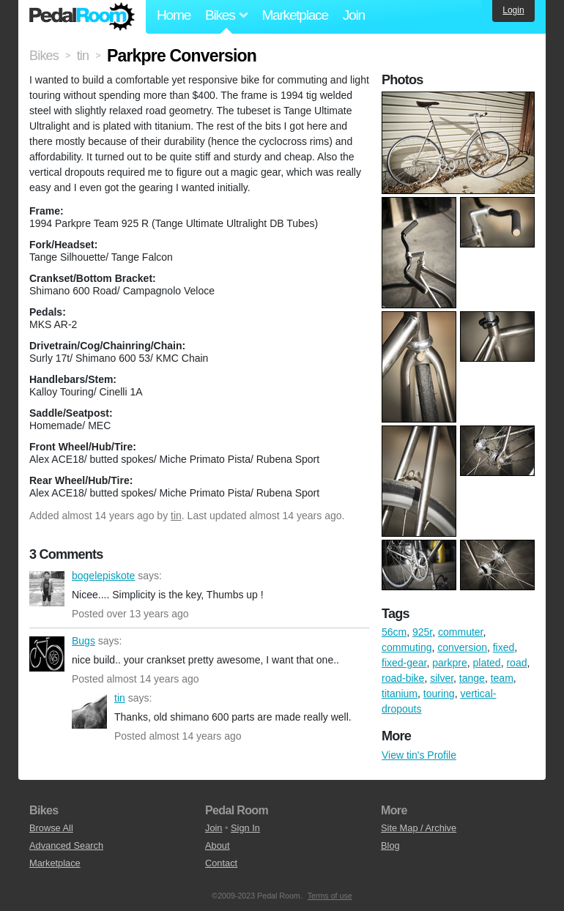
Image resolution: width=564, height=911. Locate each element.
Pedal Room (82, 16)
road (516, 663)
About (217, 845)
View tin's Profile (419, 755)
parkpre (449, 663)
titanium (400, 693)
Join (354, 15)
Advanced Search (66, 845)
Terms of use (330, 895)
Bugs (46, 654)
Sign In (245, 827)
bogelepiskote (46, 588)
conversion (462, 647)
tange (472, 678)
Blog (390, 845)
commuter (460, 632)
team (502, 678)
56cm (394, 632)
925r (422, 632)
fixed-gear (404, 663)
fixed (504, 647)
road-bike (403, 678)
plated (487, 663)
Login (513, 10)
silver (441, 678)
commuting (406, 647)
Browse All (51, 827)
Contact (221, 863)
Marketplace (294, 15)
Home (173, 15)
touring (439, 693)
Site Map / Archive (418, 827)
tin (176, 515)
